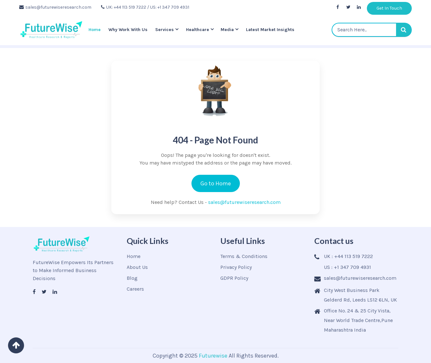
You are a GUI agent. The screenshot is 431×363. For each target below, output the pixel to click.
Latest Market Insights (270, 29)
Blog (132, 278)
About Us (137, 267)
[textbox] (371, 29)
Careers (135, 289)
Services (164, 29)
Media (227, 29)
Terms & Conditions (243, 256)
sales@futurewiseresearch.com (55, 7)
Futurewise (213, 355)
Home (95, 29)
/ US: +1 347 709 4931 (168, 7)
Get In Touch (389, 8)
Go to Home (215, 183)
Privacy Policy (236, 267)
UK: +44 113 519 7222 (123, 7)
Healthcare (197, 29)
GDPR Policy (234, 278)
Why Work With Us (128, 29)
